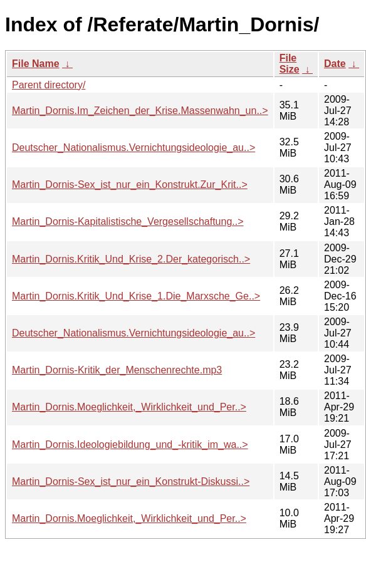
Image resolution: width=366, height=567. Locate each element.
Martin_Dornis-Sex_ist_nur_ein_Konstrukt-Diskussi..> (130, 481)
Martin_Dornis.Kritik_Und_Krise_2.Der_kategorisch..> (131, 259)
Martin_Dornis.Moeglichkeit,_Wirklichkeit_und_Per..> (129, 407)
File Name (36, 63)
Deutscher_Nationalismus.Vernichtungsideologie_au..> (133, 147)
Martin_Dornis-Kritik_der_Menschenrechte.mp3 (117, 370)
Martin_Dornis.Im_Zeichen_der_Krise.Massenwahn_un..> (140, 110)
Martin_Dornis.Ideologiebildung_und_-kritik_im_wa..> (130, 444)
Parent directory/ (48, 85)
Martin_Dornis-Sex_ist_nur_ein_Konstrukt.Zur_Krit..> (130, 184)
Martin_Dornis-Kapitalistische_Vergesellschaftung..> (128, 221)
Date (335, 63)
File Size (290, 64)
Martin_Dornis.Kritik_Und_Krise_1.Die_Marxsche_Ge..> (136, 296)
